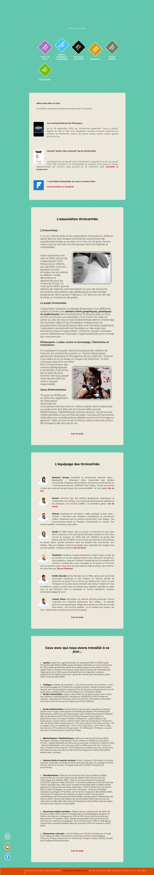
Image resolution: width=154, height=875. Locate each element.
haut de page (77, 434)
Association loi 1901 (77, 28)
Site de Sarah (80, 548)
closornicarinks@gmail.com (75, 870)
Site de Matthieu (65, 568)
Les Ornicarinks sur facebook (60, 187)
